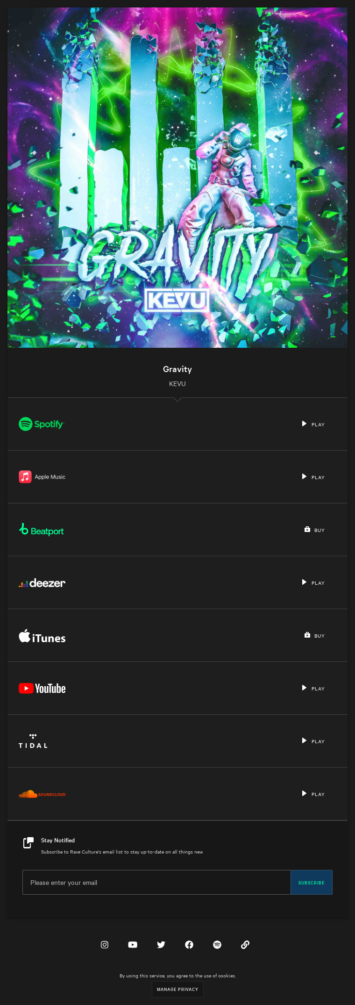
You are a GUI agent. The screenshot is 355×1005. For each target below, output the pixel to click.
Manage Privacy (178, 988)
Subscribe (311, 882)
